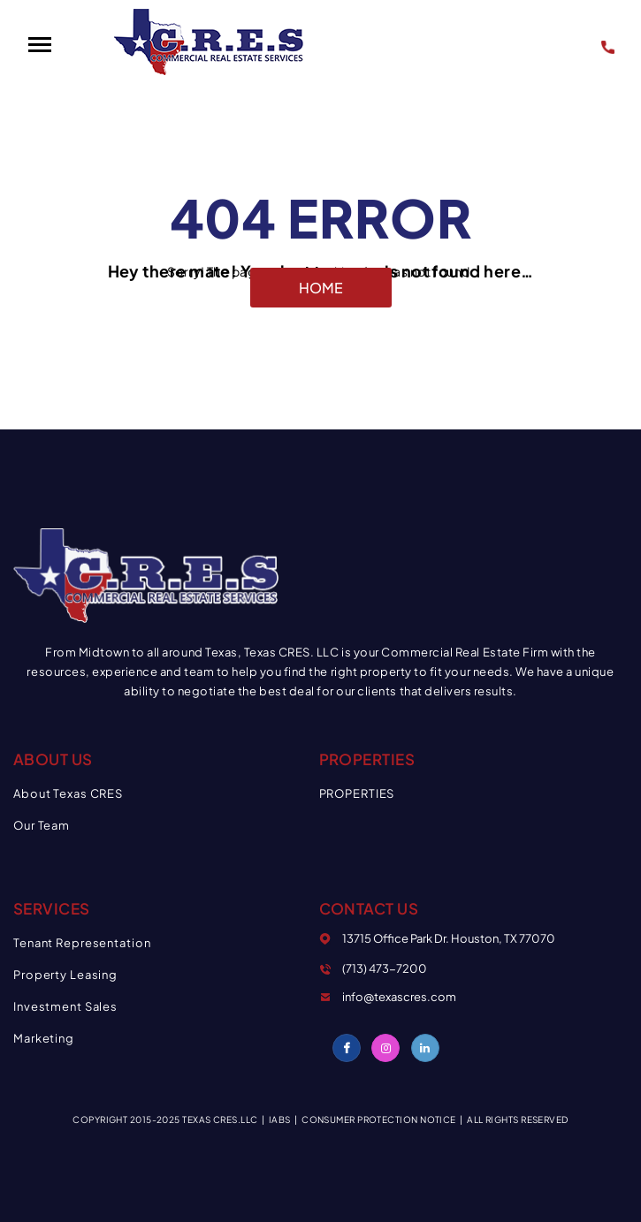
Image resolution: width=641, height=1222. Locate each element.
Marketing (43, 1038)
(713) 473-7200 (611, 44)
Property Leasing (65, 975)
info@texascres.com (399, 997)
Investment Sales (65, 1006)
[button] (39, 45)
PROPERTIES (357, 793)
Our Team (41, 825)
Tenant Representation (81, 943)
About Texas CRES (68, 793)
